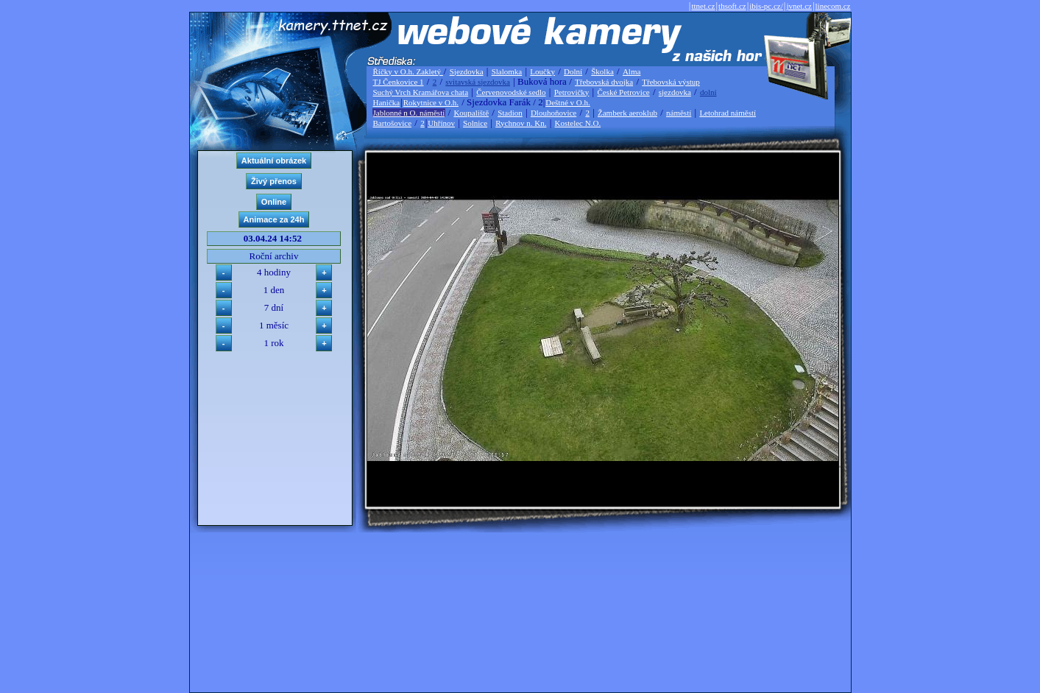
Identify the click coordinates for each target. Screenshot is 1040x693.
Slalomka (507, 71)
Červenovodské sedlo (510, 92)
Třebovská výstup (671, 81)
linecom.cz (833, 5)
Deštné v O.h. (567, 102)
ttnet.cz (703, 5)
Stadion (510, 112)
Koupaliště (471, 112)
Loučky (542, 71)
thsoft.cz (732, 5)
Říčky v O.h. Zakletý (408, 71)
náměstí (678, 112)
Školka (602, 71)
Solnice (475, 123)
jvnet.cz (799, 5)
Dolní (573, 71)
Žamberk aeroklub (627, 112)
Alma (631, 71)
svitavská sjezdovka (477, 81)
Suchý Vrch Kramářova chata (421, 92)
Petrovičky (572, 92)
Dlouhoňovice (553, 112)
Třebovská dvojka (604, 81)
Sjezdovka (467, 71)
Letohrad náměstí (727, 112)
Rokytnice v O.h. (431, 102)
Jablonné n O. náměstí (409, 112)
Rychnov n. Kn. (520, 123)
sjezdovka (675, 92)
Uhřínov (441, 123)
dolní (708, 92)
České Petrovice (623, 92)
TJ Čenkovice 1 (398, 81)
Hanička (386, 102)
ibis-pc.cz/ (766, 5)
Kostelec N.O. (578, 123)
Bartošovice (392, 123)
